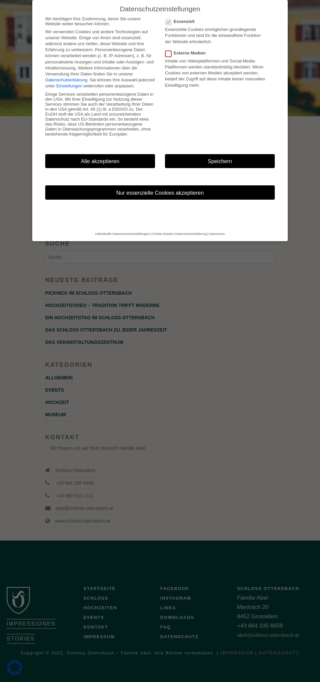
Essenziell (182, 10)
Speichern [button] (220, 150)
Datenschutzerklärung (66, 68)
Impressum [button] (217, 223)
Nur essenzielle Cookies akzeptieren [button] (160, 182)
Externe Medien (187, 42)
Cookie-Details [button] (162, 223)
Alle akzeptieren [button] (100, 150)
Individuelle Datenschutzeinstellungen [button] (122, 223)
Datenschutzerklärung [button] (191, 223)
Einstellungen (69, 74)
